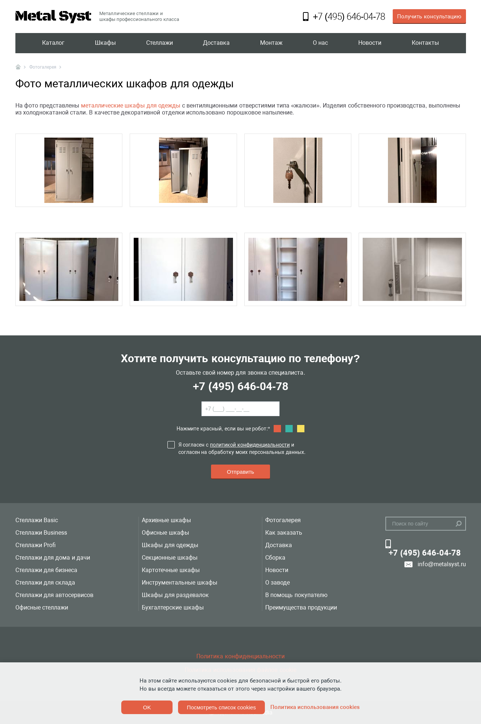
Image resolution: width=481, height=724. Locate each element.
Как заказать (283, 532)
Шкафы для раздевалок (175, 595)
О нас (320, 43)
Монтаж (271, 43)
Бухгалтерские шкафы (172, 607)
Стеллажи (159, 43)
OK (147, 707)
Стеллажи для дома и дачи (52, 557)
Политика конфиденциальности (240, 656)
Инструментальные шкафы (179, 582)
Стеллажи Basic (36, 520)
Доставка (216, 43)
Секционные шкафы (169, 557)
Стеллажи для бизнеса (46, 570)
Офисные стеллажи (41, 607)
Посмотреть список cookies (221, 707)
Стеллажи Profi (35, 545)
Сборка (275, 557)
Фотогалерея (283, 520)
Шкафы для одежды (170, 545)
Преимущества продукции (301, 607)
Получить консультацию (429, 16)
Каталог (53, 43)
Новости (369, 43)
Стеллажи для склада (45, 582)
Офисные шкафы (165, 532)
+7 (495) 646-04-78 (240, 386)
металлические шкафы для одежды (130, 105)
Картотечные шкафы (170, 570)
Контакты (425, 43)
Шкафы (105, 43)
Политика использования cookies (315, 707)
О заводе (277, 582)
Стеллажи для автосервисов (54, 595)
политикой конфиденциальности (250, 445)
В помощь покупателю (296, 595)
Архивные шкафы (166, 520)
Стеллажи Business (41, 532)
